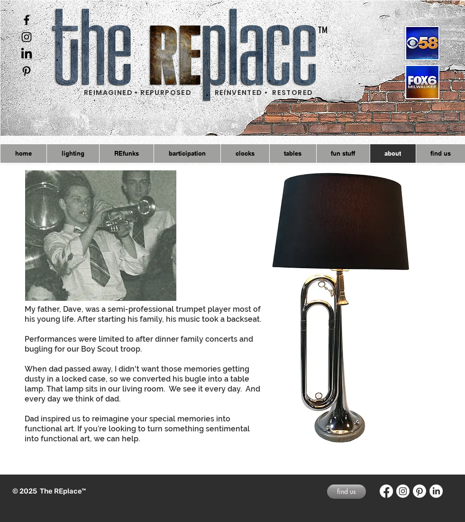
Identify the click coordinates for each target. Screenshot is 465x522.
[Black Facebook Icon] (26, 20)
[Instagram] (403, 491)
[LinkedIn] (26, 54)
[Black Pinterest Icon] (26, 71)
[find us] (346, 492)
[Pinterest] (419, 491)
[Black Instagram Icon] (26, 37)
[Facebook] (386, 491)
